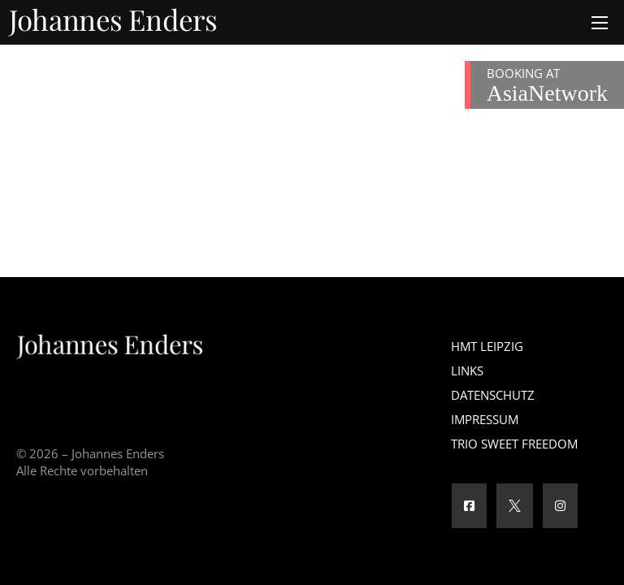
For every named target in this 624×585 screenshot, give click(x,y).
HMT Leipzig (487, 346)
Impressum (484, 419)
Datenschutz (493, 395)
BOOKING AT (547, 85)
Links (467, 370)
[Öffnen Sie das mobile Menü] (600, 22)
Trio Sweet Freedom (514, 444)
